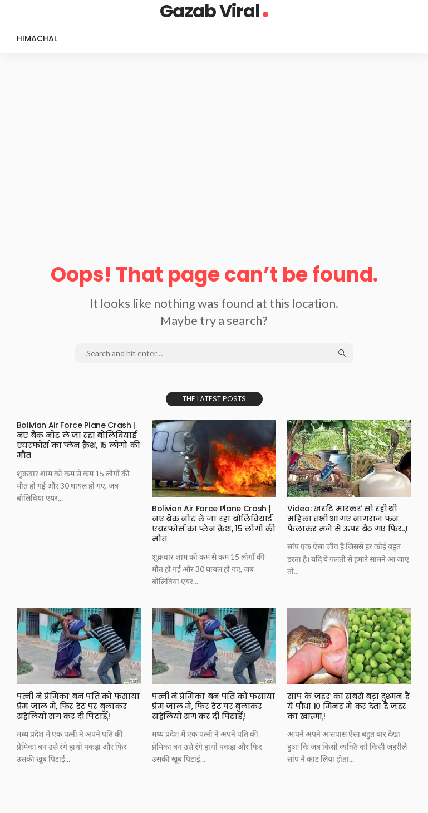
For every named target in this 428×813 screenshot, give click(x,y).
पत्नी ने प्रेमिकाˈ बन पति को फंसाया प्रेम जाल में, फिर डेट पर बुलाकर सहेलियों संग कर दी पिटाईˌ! (78, 706)
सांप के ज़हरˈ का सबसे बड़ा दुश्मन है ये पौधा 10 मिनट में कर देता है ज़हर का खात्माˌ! (348, 706)
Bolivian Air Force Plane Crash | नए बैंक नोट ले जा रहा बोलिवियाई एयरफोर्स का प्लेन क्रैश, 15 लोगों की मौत (78, 440)
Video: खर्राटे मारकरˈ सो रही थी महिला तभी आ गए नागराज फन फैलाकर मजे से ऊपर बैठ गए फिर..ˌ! (347, 518)
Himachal (37, 38)
